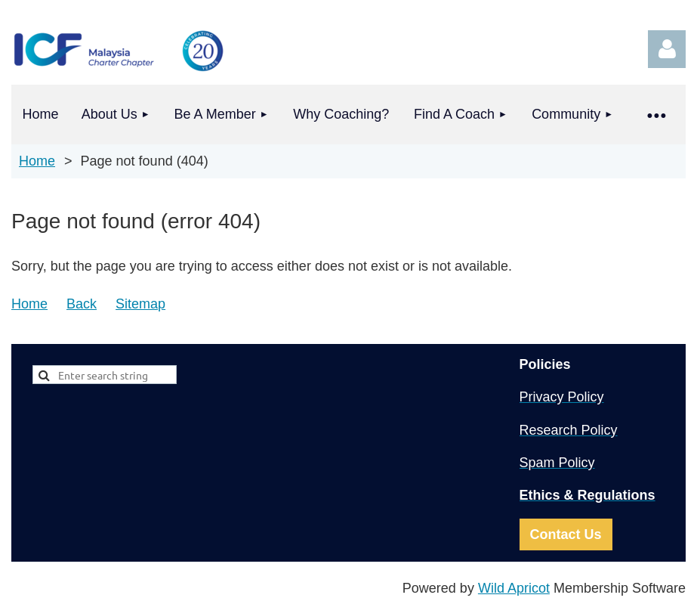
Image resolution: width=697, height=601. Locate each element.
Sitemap (140, 303)
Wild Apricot (514, 588)
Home (37, 161)
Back (81, 303)
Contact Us (566, 534)
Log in (667, 49)
